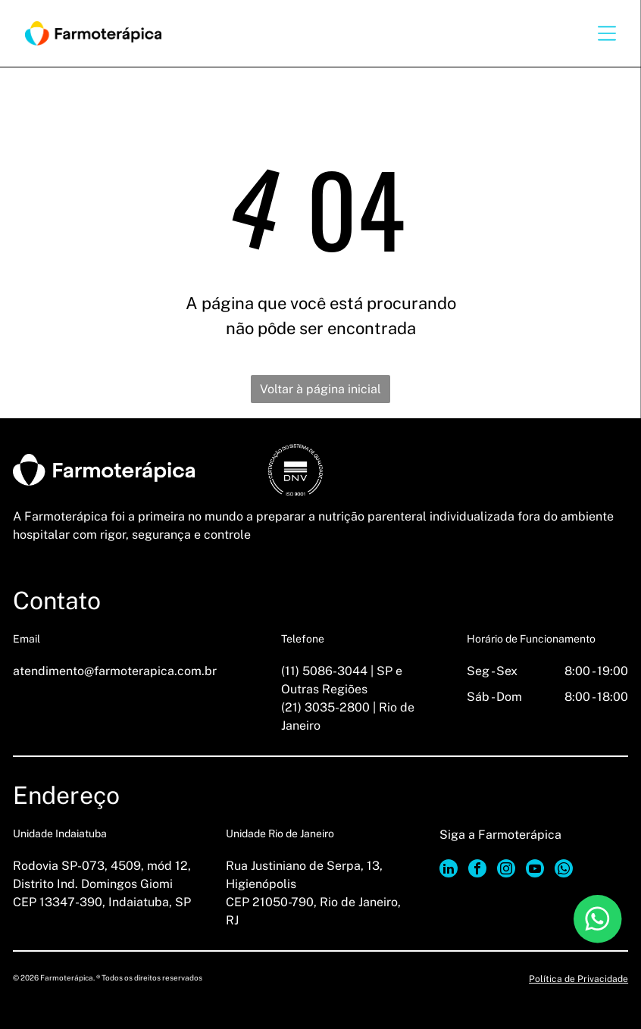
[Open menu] (607, 33)
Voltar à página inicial (320, 389)
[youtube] (535, 870)
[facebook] (477, 870)
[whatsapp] (564, 870)
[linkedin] (448, 870)
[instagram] (506, 870)
